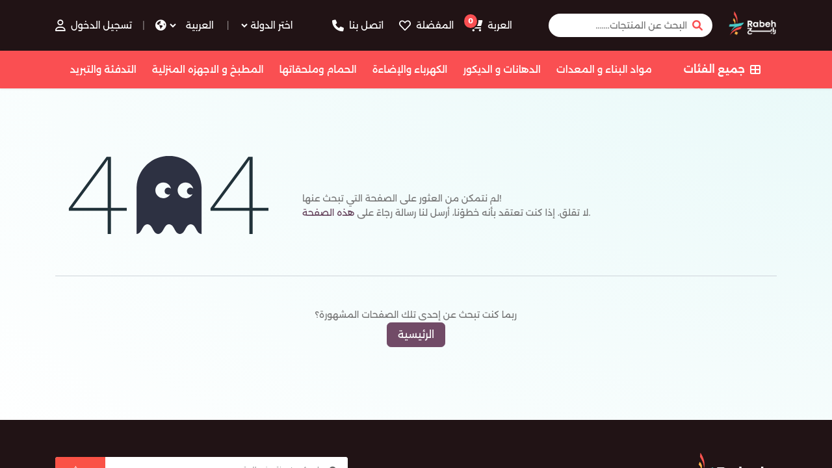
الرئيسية (416, 334)
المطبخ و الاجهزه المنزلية (208, 69)
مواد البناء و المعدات (604, 69)
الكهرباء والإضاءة (410, 69)
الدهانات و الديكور (501, 69)
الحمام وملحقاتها (318, 69)
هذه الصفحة (328, 212)
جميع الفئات (722, 69)
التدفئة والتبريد (103, 69)
